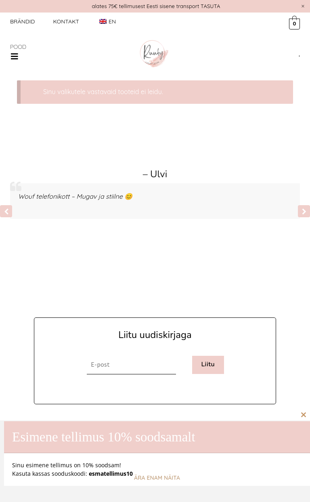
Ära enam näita (157, 477)
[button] (14, 56)
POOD (18, 46)
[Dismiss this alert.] (303, 6)
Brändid (22, 21)
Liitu (208, 364)
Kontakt (66, 21)
